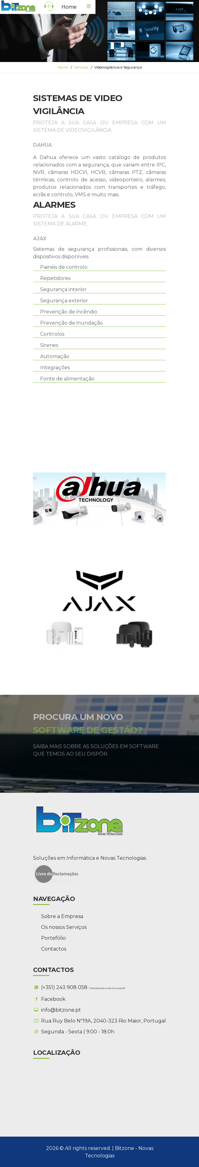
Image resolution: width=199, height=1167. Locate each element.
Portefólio (53, 937)
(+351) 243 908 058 (65, 987)
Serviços (81, 67)
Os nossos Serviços (64, 927)
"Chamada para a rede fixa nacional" (107, 988)
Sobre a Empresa (62, 916)
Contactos (53, 948)
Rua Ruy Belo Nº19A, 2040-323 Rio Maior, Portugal (103, 1020)
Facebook (53, 998)
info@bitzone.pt (61, 1009)
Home (69, 6)
